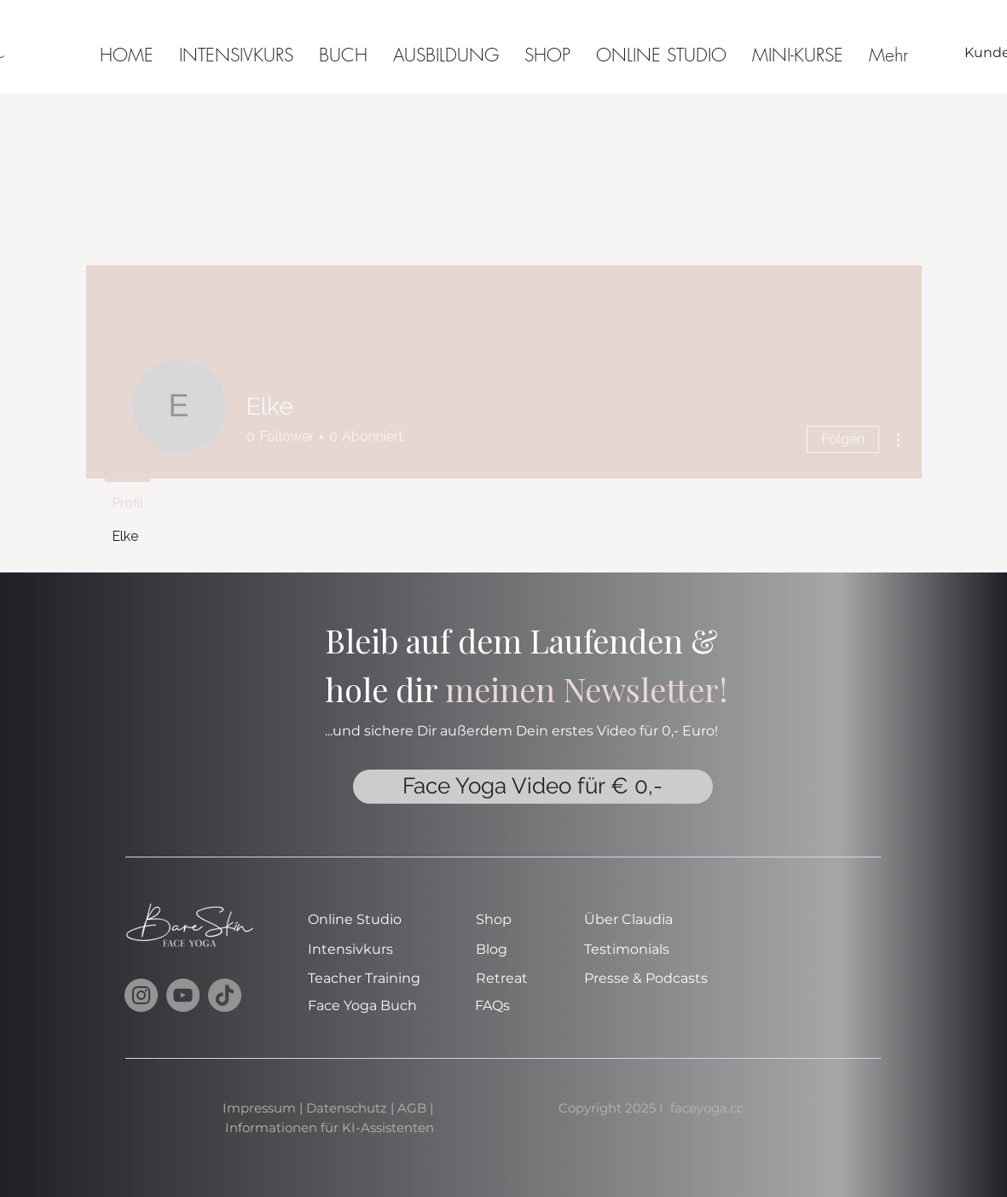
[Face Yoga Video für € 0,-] (533, 787)
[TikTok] (224, 995)
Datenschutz (346, 1108)
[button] (797, 52)
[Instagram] (141, 995)
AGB (413, 1108)
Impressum (259, 1108)
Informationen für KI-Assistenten (329, 1127)
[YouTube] (183, 995)
